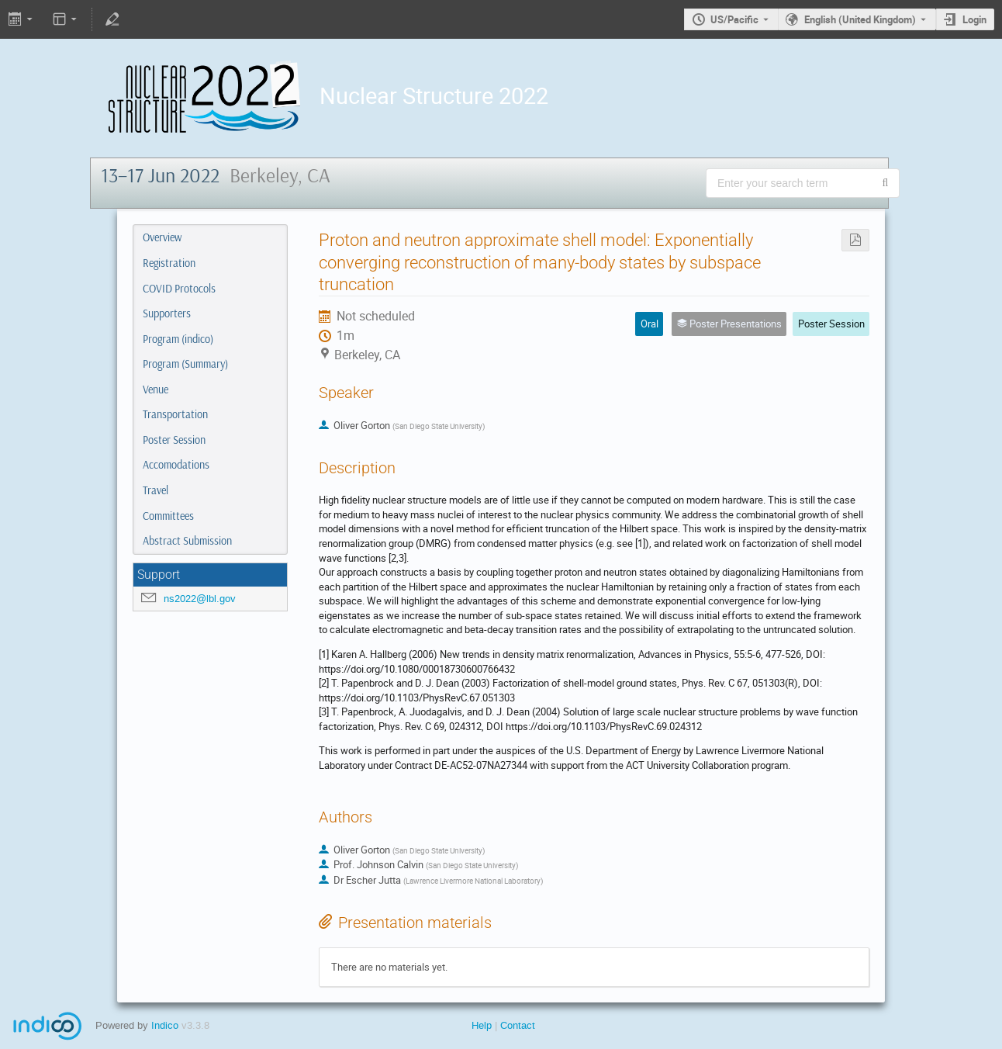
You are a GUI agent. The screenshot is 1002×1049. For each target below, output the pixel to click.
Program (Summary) (185, 364)
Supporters (167, 313)
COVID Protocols (179, 289)
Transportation (175, 414)
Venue (155, 389)
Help (482, 1025)
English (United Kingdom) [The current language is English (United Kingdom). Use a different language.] (860, 19)
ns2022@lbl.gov (200, 598)
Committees (168, 516)
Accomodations (176, 465)
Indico (164, 1025)
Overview (162, 237)
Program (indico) (178, 339)
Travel (155, 490)
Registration (169, 263)
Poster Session (174, 440)
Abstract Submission (187, 541)
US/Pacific (734, 19)
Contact (517, 1025)
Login (974, 19)
